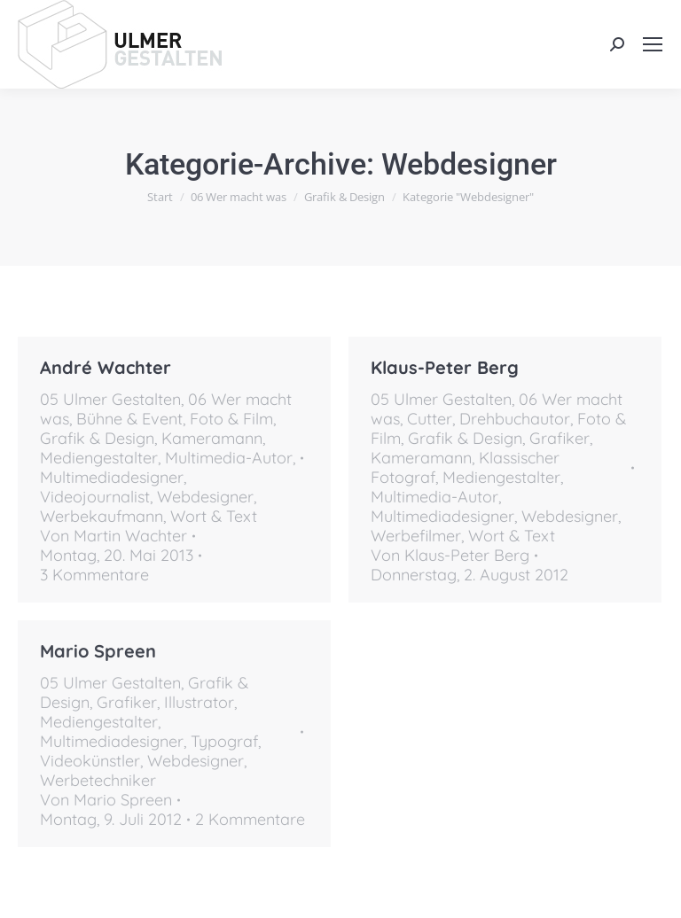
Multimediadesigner (112, 477)
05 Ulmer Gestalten (110, 399)
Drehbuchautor (514, 418)
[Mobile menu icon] (652, 44)
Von (113, 536)
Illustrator (199, 702)
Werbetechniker (98, 780)
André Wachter (105, 367)
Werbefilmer (416, 535)
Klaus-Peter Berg (445, 367)
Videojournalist (95, 496)
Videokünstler (90, 761)
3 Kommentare (94, 575)
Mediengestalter (99, 457)
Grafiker (559, 438)
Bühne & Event (129, 418)
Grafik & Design (97, 438)
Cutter (429, 418)
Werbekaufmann (101, 516)
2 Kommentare (250, 819)
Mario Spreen (98, 651)
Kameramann (211, 438)
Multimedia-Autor (229, 457)
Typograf (224, 741)
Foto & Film (231, 418)
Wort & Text (213, 516)
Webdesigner (205, 496)
